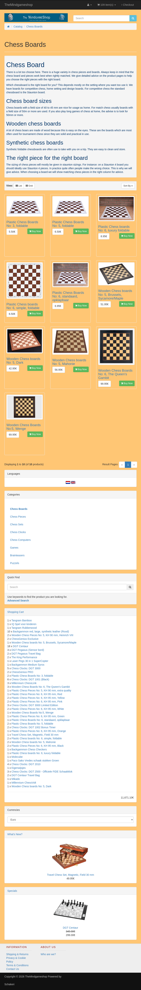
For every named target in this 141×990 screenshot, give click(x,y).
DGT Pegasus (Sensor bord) (28, 649)
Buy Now (35, 231)
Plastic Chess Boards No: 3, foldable (32, 675)
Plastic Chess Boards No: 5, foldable (32, 723)
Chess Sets (16, 524)
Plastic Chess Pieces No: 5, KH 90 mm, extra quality (41, 690)
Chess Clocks (18, 532)
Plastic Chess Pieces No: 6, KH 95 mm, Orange (39, 731)
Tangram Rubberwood (24, 627)
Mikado (16, 778)
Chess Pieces (18, 516)
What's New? (14, 834)
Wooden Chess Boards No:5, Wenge (33, 712)
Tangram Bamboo (21, 620)
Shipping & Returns (17, 954)
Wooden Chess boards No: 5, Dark (31, 786)
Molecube (17, 756)
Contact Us (12, 969)
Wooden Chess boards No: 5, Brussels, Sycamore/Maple (44, 642)
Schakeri (9, 984)
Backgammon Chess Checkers (29, 749)
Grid (29, 186)
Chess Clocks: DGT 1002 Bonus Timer (34, 727)
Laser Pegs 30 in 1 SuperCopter (30, 661)
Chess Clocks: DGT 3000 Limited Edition (35, 705)
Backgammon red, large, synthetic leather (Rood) (41, 631)
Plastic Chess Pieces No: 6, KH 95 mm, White (38, 708)
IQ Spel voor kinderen (24, 624)
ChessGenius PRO (22, 672)
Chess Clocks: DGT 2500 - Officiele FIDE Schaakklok (42, 771)
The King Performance (24, 657)
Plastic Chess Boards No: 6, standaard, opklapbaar (41, 719)
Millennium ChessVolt (24, 782)
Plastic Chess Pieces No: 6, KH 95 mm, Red (37, 694)
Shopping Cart (15, 611)
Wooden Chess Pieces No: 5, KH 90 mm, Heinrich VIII (42, 635)
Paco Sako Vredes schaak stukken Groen (35, 760)
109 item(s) (106, 4)
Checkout (127, 4)
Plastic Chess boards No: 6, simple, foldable (37, 738)
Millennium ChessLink (24, 683)
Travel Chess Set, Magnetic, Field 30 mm (34, 734)
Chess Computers (20, 539)
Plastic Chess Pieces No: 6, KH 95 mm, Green (38, 716)
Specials (12, 890)
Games (14, 547)
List (19, 186)
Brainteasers (17, 555)
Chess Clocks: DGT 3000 (26, 668)
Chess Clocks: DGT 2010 (26, 764)
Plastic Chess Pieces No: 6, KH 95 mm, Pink (37, 701)
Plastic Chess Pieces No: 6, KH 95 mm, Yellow (38, 697)
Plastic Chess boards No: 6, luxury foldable (36, 753)
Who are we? (48, 954)
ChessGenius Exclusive (25, 638)
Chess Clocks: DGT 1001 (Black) (30, 679)
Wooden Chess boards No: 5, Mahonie (34, 742)
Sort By (128, 186)
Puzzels (14, 563)
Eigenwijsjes (19, 767)
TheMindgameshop (18, 5)
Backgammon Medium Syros (28, 664)
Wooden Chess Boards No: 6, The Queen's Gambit (41, 686)
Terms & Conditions (17, 965)
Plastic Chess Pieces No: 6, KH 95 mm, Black (38, 745)
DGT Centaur (20, 646)
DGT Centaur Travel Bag (26, 775)
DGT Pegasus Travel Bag (26, 653)
